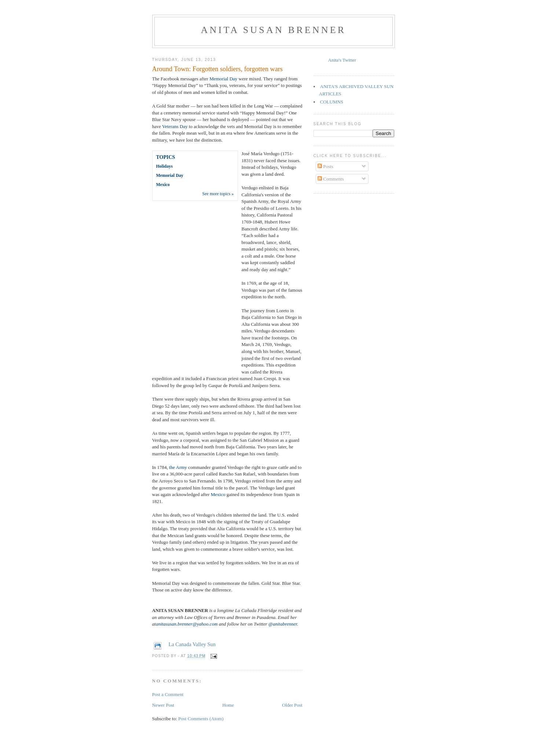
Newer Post (163, 705)
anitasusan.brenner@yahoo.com (187, 624)
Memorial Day (223, 78)
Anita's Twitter (342, 60)
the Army (178, 467)
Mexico (163, 184)
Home (228, 705)
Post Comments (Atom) (201, 718)
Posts (325, 166)
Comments (331, 179)
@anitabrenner (282, 624)
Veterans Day (175, 126)
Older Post (292, 705)
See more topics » (218, 193)
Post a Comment (168, 694)
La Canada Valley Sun (192, 644)
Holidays (164, 166)
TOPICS (165, 157)
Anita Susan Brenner (273, 30)
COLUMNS (332, 102)
